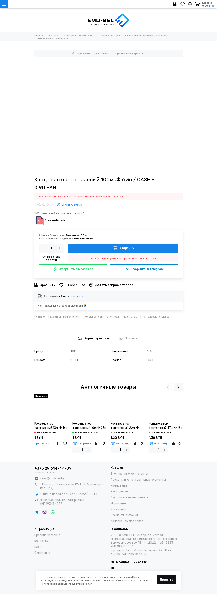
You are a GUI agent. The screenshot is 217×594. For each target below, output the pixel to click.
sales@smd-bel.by (52, 478)
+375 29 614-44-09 (53, 468)
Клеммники (118, 509)
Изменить (77, 296)
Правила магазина (47, 535)
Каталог (41, 316)
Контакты (41, 541)
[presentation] (168, 387)
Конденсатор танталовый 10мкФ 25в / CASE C (89, 426)
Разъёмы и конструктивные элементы (138, 479)
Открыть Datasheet (51, 220)
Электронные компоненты (66, 316)
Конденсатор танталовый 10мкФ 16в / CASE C (50, 426)
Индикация (118, 503)
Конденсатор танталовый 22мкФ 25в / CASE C (125, 426)
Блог (37, 547)
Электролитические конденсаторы (123, 316)
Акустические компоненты (130, 497)
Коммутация (119, 485)
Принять (166, 580)
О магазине (42, 553)
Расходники (119, 491)
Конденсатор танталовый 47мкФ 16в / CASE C (165, 426)
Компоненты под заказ (127, 521)
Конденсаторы (94, 316)
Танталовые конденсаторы (158, 316)
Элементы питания (124, 515)
